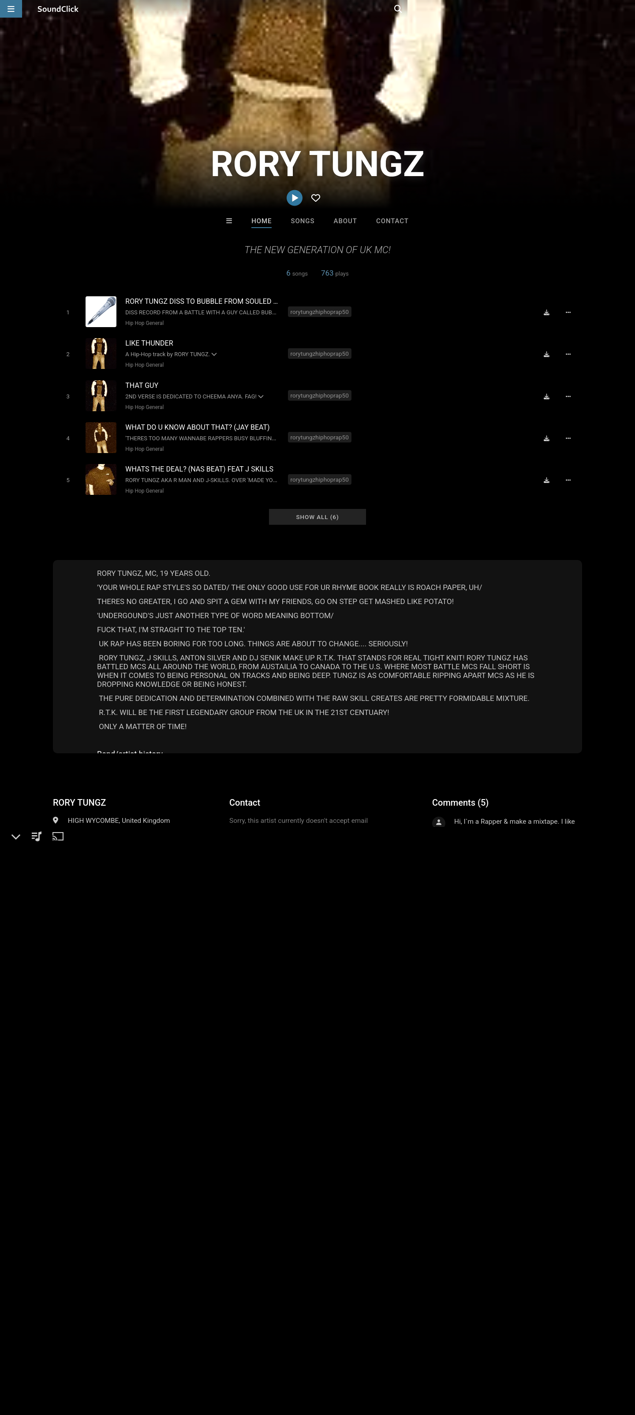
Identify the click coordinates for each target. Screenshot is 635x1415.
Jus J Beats (208, 1227)
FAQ (37, 1363)
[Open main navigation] (11, 9)
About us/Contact (78, 1363)
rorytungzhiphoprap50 (321, 311)
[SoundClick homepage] (58, 9)
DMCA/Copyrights (164, 1363)
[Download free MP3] (549, 312)
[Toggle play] (65, 312)
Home (261, 221)
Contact (392, 221)
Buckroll (354, 1227)
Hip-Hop (80, 824)
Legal (238, 1363)
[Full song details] (571, 312)
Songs (303, 221)
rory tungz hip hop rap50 (91, 1066)
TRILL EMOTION (426, 1227)
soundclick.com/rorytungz (105, 845)
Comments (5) (460, 794)
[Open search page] (626, 9)
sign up (467, 1011)
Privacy (210, 1363)
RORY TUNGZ (79, 794)
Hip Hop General (142, 323)
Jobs (120, 1363)
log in (499, 1011)
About (345, 221)
